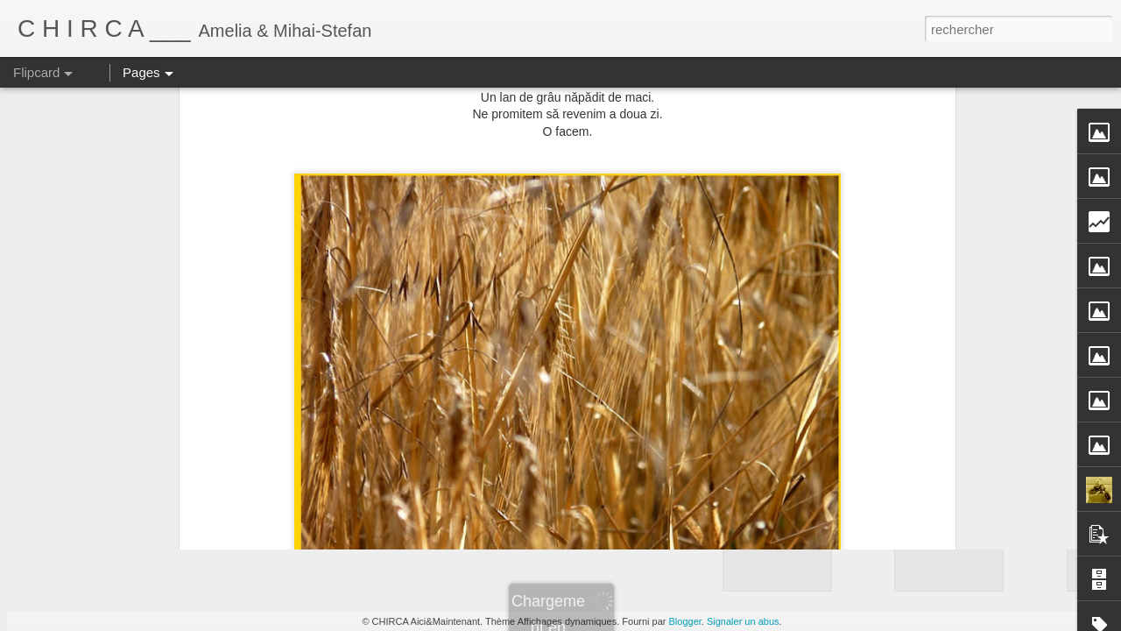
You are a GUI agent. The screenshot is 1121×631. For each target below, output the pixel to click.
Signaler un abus (743, 621)
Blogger (685, 621)
